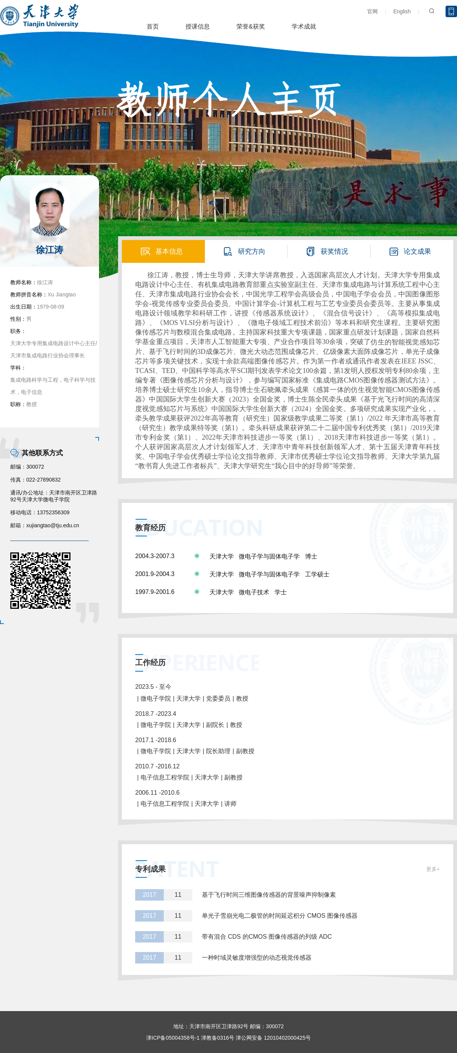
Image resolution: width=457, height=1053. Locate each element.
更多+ (433, 869)
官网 (372, 11)
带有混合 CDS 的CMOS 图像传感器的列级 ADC (267, 936)
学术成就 (304, 26)
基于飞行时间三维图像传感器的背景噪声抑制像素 (269, 894)
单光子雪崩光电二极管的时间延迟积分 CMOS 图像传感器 (280, 915)
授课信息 (197, 26)
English (402, 11)
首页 (153, 26)
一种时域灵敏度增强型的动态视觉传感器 (257, 957)
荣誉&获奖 (250, 26)
